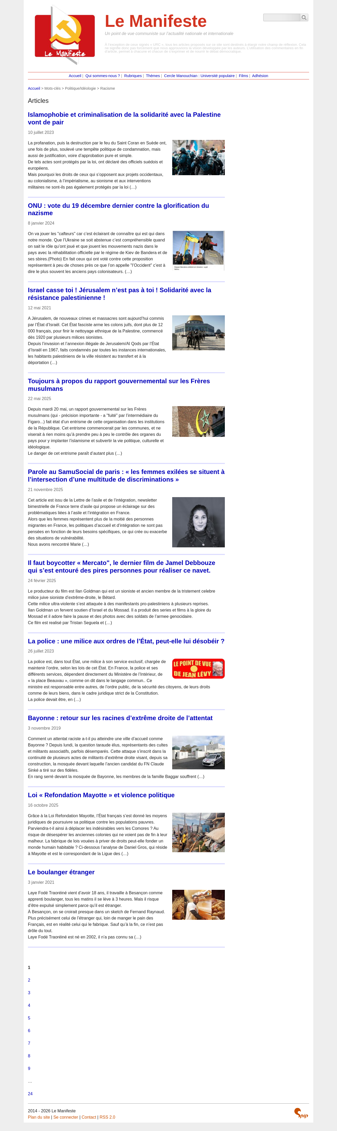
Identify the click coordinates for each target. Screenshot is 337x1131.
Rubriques (133, 76)
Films (243, 76)
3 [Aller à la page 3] (29, 993)
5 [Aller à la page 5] (29, 1018)
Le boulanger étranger (61, 872)
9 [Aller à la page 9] (29, 1068)
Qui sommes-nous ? (103, 76)
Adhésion (260, 76)
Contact (89, 1117)
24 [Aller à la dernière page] (30, 1094)
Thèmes (153, 76)
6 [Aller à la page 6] (29, 1030)
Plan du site (39, 1117)
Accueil (75, 76)
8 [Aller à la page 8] (29, 1056)
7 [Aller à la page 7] (29, 1043)
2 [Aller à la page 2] (29, 980)
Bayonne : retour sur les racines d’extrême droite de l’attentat (120, 717)
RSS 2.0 (107, 1117)
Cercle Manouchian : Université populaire (199, 76)
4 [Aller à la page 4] (29, 1005)
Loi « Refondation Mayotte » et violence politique (101, 795)
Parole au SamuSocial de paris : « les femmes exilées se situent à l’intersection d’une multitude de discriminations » (126, 475)
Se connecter (65, 1117)
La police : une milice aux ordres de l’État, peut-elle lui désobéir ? (126, 641)
